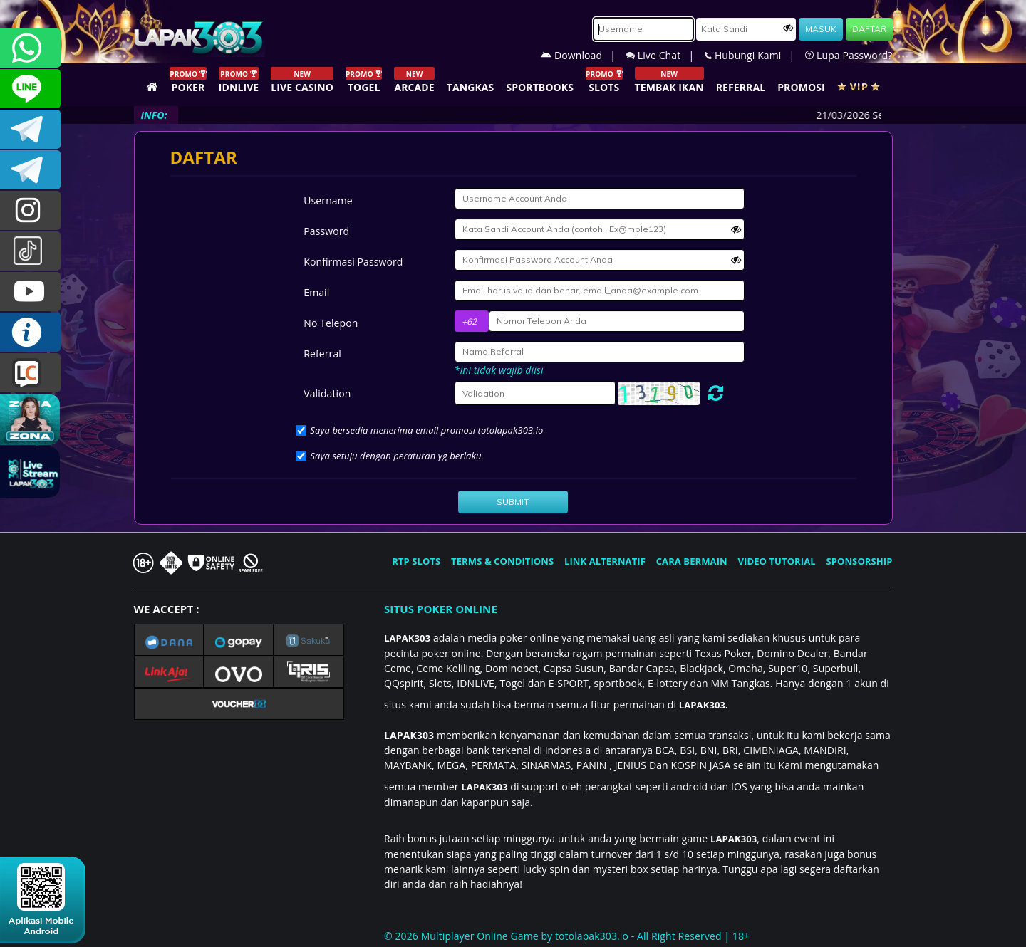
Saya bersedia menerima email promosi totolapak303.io (426, 430)
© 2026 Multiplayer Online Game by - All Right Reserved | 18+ (567, 936)
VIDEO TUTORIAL (777, 561)
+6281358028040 (30, 48)
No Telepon (331, 323)
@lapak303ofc (30, 251)
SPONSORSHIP (859, 561)
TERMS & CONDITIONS (502, 561)
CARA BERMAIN (691, 561)
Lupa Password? (848, 55)
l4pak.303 (30, 210)
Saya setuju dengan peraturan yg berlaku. (397, 455)
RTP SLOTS (416, 561)
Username (328, 200)
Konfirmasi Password (353, 261)
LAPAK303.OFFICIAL (30, 291)
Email (316, 292)
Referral (322, 353)
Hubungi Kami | (755, 55)
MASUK (820, 28)
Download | (583, 55)
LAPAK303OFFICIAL (30, 129)
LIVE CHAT (30, 372)
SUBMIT (513, 501)
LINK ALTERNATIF (605, 561)
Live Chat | (665, 55)
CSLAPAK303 (30, 88)
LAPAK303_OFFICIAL (30, 169)
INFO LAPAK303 (30, 332)
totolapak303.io (591, 936)
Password (326, 231)
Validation (327, 393)
